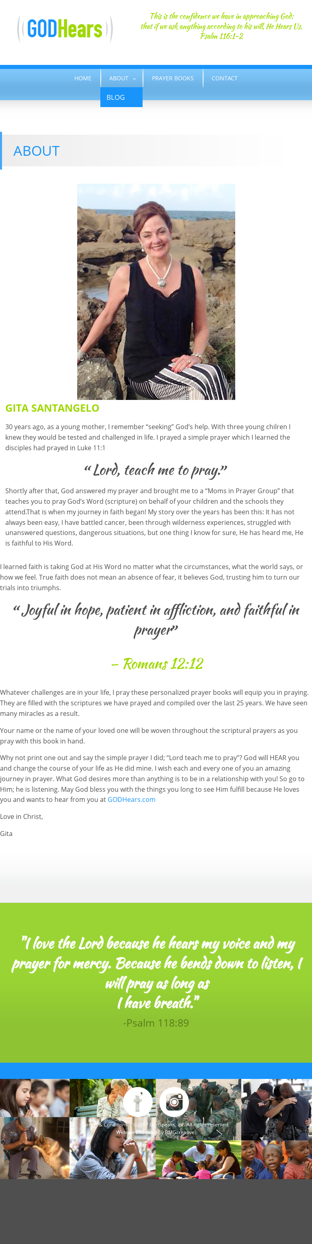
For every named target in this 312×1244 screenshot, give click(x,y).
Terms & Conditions (105, 1124)
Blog (115, 97)
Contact (225, 78)
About (118, 78)
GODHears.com (132, 799)
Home (82, 78)
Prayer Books (173, 78)
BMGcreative (180, 1132)
